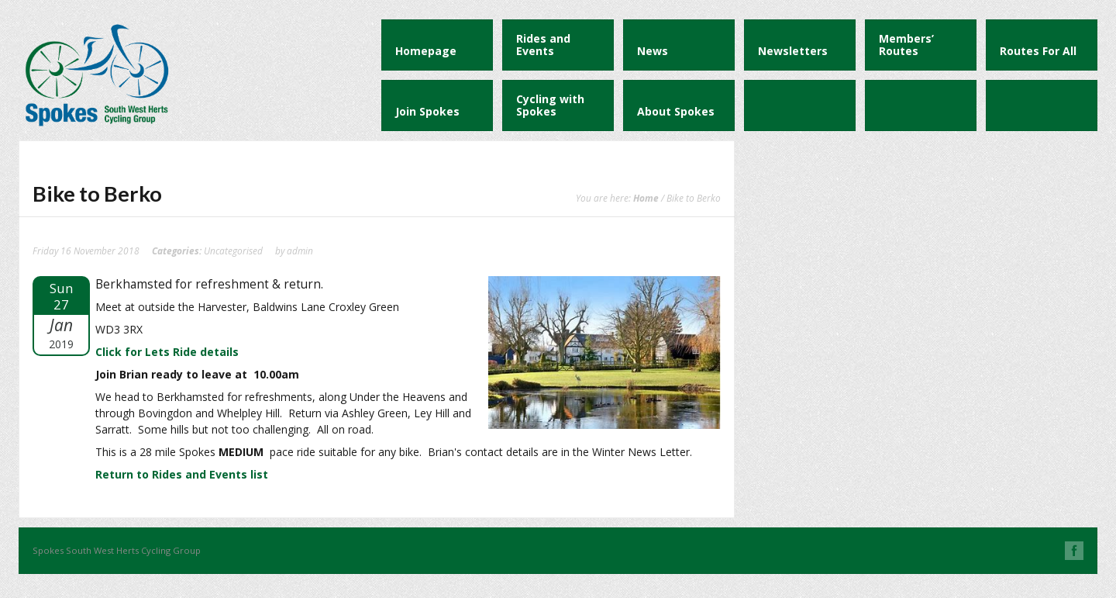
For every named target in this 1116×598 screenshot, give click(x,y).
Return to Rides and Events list (181, 474)
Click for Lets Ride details (167, 351)
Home (646, 198)
